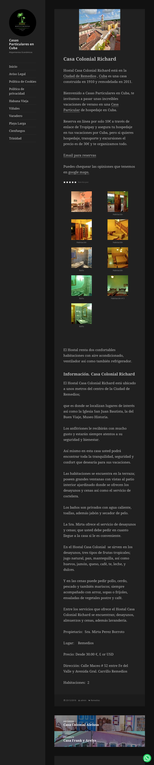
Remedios (95, 700)
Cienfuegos (17, 131)
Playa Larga (17, 123)
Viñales (14, 108)
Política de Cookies (22, 81)
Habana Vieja (18, 101)
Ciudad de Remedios (79, 76)
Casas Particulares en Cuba (21, 44)
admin (83, 700)
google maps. (78, 172)
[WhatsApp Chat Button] (147, 758)
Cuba (103, 76)
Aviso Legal (17, 74)
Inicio (13, 66)
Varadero (15, 116)
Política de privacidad (17, 91)
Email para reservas (79, 155)
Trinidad (15, 138)
